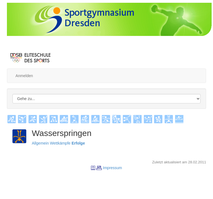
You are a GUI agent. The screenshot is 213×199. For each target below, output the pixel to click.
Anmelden (24, 76)
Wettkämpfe (60, 143)
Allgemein (40, 143)
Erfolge (78, 143)
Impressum (112, 168)
